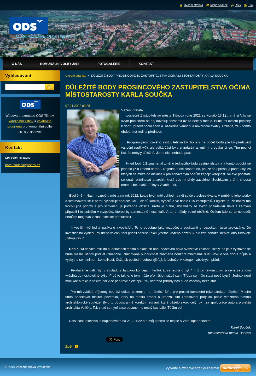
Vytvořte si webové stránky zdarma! (192, 368)
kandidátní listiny (21, 121)
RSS (238, 5)
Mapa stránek (219, 5)
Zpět (68, 346)
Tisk (250, 5)
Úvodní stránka (75, 75)
